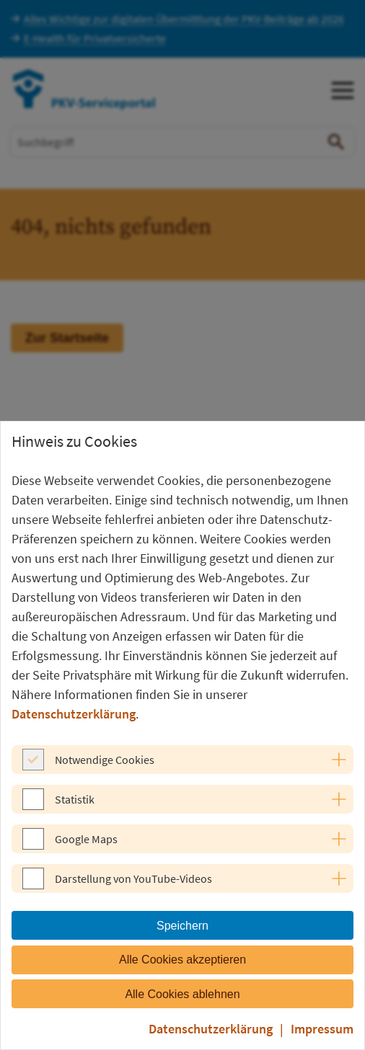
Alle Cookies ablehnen (182, 994)
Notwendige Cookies (104, 759)
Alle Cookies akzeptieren (182, 959)
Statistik (74, 799)
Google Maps (86, 839)
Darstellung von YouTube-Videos (133, 878)
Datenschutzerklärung (74, 714)
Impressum (322, 1028)
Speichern (182, 926)
